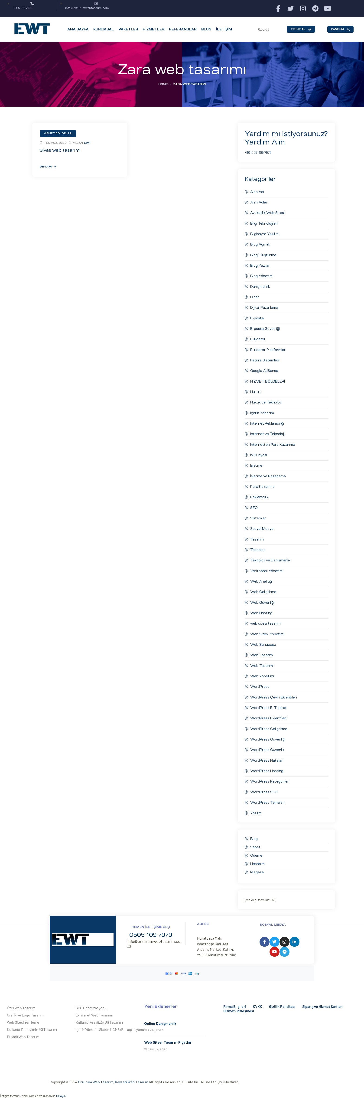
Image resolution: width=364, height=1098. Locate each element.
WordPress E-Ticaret (268, 704)
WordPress (259, 683)
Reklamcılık (259, 495)
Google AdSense (264, 369)
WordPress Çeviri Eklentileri (273, 693)
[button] (301, 29)
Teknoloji (257, 547)
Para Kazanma (262, 484)
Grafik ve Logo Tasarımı (25, 1010)
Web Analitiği (261, 578)
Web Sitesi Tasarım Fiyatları (168, 1038)
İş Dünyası (258, 453)
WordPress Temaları (267, 798)
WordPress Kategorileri (269, 777)
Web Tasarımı (261, 662)
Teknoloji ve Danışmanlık (270, 557)
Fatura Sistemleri (264, 359)
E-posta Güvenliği (265, 327)
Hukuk (255, 390)
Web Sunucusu (263, 641)
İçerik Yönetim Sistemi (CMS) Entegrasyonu (110, 1025)
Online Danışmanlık (160, 1019)
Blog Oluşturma (263, 254)
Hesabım (257, 859)
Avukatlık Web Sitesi (267, 212)
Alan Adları (259, 202)
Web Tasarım (261, 651)
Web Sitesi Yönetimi (267, 631)
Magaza (257, 868)
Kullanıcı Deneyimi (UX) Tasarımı (32, 1025)
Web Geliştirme (263, 589)
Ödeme (256, 851)
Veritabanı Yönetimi (266, 568)
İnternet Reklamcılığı (267, 421)
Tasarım (257, 536)
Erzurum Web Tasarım (95, 1077)
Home (163, 84)
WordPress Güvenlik (267, 745)
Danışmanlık (260, 285)
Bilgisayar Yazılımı (264, 233)
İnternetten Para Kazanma (272, 442)
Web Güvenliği (262, 599)
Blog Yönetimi (261, 275)
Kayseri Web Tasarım (131, 1077)
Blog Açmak (260, 244)
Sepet (255, 843)
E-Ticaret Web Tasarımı (94, 1010)
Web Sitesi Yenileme (23, 1018)
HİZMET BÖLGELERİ (267, 379)
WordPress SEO (263, 788)
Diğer (254, 296)
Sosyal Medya (261, 526)
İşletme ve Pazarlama (268, 474)
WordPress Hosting (266, 767)
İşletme (256, 463)
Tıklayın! (60, 1091)
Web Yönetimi (262, 672)
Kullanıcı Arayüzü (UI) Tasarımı (99, 1018)
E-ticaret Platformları (268, 348)
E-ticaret (258, 338)
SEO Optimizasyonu (91, 1003)
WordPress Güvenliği (267, 735)
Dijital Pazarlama (264, 306)
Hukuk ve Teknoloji (265, 400)
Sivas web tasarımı (59, 150)
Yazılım (256, 808)
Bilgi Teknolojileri (264, 223)
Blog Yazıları (260, 264)
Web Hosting (261, 610)
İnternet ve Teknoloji (267, 432)
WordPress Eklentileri (268, 714)
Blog (254, 834)
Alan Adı (257, 191)
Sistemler (258, 516)
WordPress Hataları (266, 756)
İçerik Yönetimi (262, 411)
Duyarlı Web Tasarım (23, 1032)
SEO (254, 505)
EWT (87, 143)
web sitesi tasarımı (265, 620)
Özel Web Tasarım (21, 1003)
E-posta (257, 317)
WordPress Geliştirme (268, 725)
